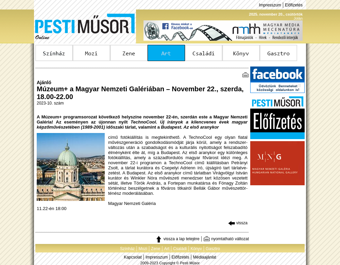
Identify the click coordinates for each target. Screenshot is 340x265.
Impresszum (270, 5)
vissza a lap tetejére (177, 238)
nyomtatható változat (226, 238)
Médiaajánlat (204, 257)
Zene (155, 248)
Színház (127, 248)
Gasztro (213, 248)
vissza (238, 223)
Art (166, 248)
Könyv (196, 248)
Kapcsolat (133, 257)
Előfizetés (294, 5)
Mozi (143, 248)
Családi (180, 248)
